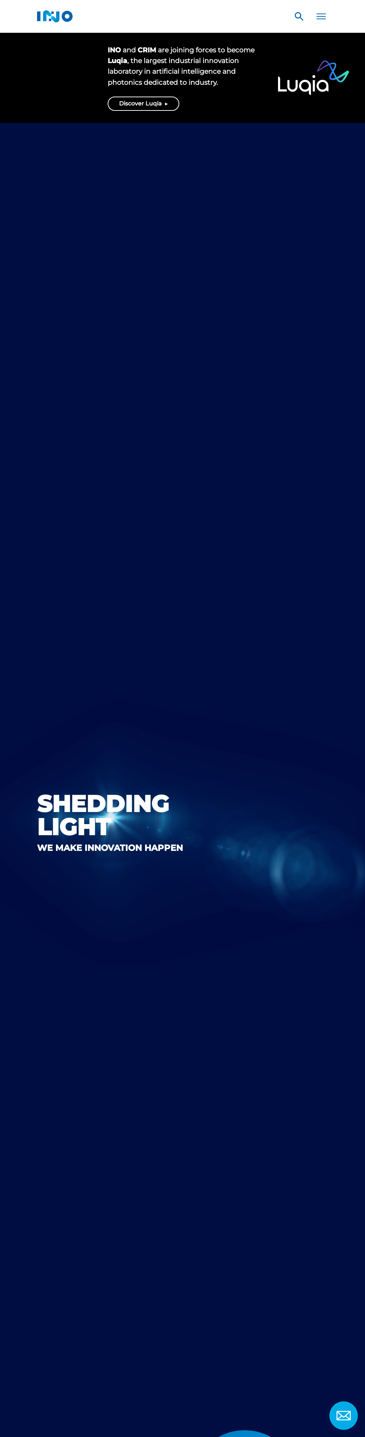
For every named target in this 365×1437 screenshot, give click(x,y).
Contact (343, 1415)
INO (55, 16)
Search (299, 16)
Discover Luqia (141, 103)
